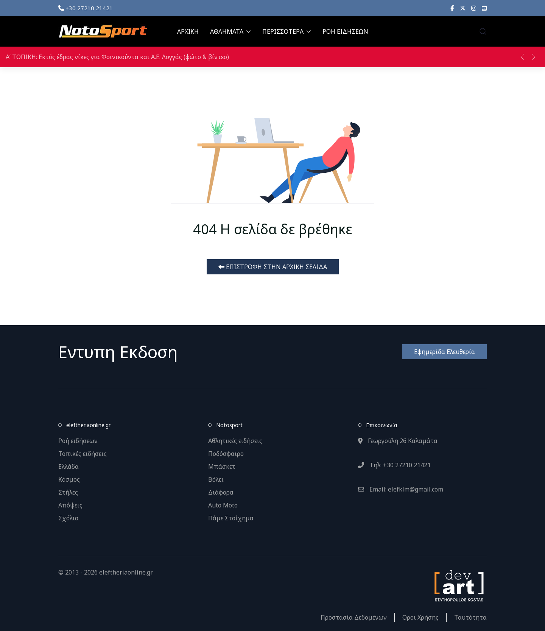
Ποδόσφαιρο (226, 453)
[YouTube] (484, 8)
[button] (483, 31)
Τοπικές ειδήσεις (82, 453)
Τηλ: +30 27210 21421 (394, 465)
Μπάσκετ (221, 466)
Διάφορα (221, 492)
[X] (463, 8)
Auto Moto (223, 505)
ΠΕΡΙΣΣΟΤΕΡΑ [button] (286, 31)
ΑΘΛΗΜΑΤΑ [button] (230, 31)
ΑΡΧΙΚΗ (188, 31)
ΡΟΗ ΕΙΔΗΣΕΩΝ (345, 31)
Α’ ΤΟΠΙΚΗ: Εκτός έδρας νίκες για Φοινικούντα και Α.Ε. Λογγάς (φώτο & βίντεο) (117, 57)
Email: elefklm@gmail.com (400, 489)
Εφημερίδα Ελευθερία (444, 352)
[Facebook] (452, 8)
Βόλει (216, 479)
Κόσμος (69, 479)
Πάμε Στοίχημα (231, 518)
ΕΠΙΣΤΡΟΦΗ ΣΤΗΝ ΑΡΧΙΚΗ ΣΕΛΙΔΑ (272, 267)
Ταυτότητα (470, 617)
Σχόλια (68, 518)
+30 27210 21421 (85, 8)
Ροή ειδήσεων (78, 441)
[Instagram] (473, 8)
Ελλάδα (68, 466)
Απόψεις (70, 505)
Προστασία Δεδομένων (354, 617)
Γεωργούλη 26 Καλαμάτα (398, 441)
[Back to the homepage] (103, 31)
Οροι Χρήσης (420, 617)
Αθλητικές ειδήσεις (235, 441)
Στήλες (68, 492)
